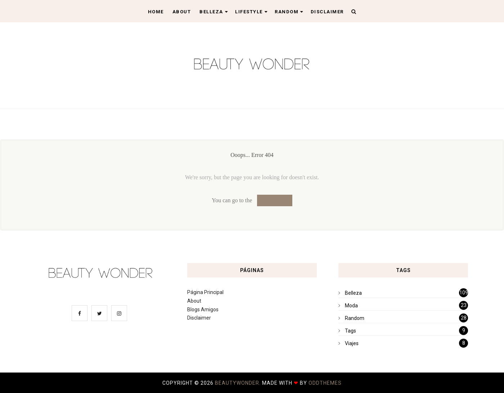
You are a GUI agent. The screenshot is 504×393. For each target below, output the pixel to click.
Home (156, 11)
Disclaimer (327, 11)
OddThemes (325, 383)
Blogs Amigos (203, 309)
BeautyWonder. (238, 383)
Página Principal (205, 292)
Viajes (352, 343)
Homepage (274, 200)
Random (289, 11)
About (181, 11)
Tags (350, 331)
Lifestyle (251, 11)
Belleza (213, 11)
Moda (351, 305)
